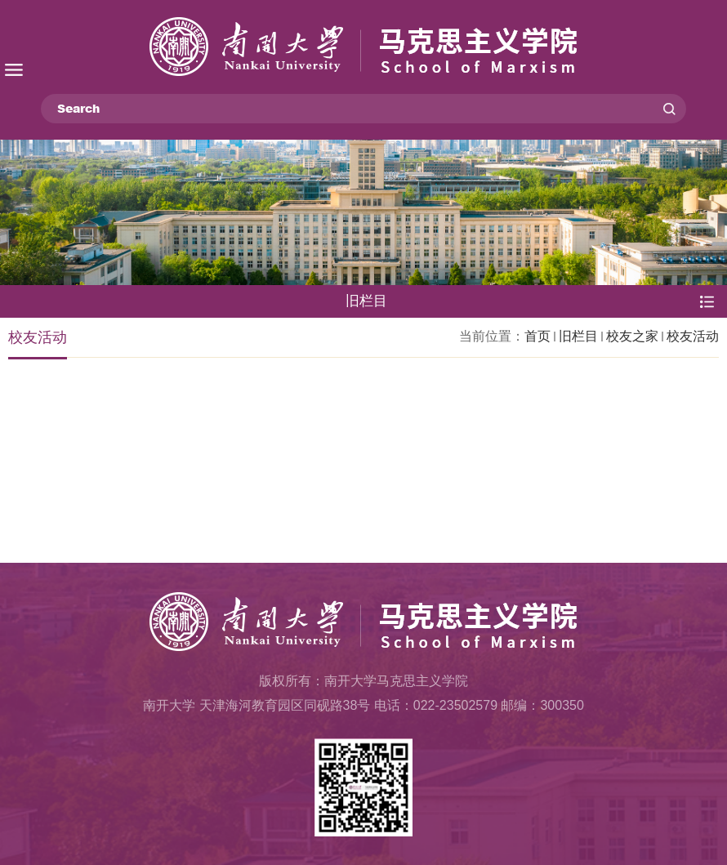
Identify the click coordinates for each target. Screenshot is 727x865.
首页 (537, 336)
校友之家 (632, 336)
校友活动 (693, 336)
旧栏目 (578, 336)
